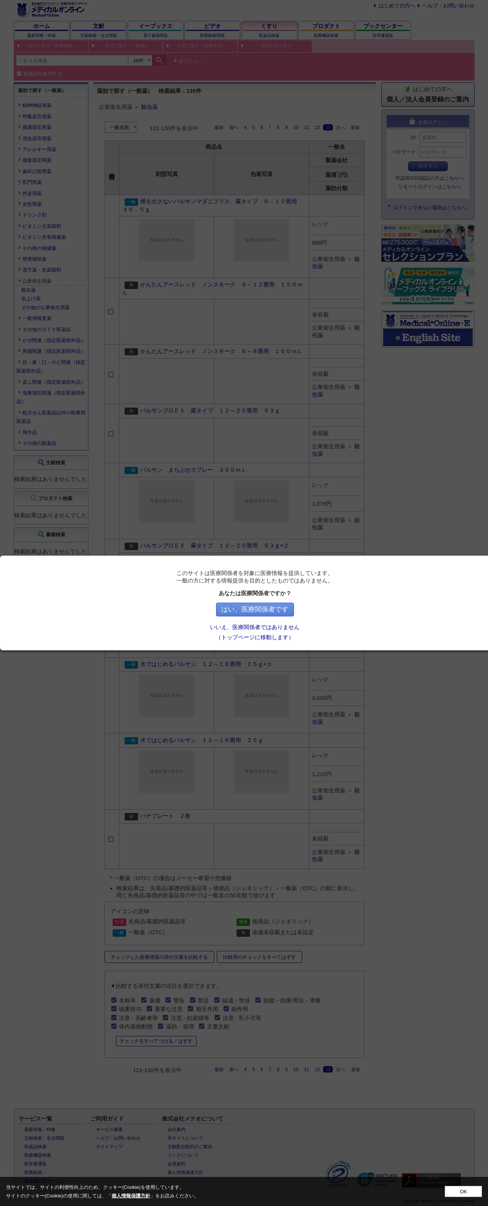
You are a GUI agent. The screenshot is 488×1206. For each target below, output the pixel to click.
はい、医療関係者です (301, 609)
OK (463, 1191)
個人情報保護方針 (131, 1196)
